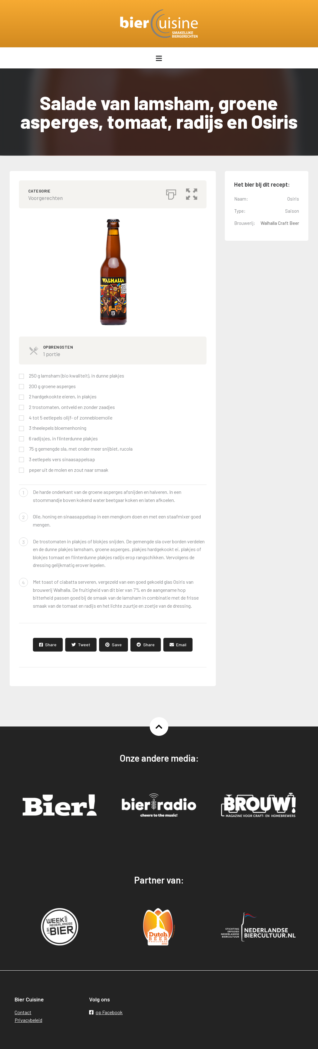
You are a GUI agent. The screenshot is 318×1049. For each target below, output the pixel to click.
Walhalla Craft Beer (280, 223)
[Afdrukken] (171, 193)
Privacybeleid (28, 1020)
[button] (191, 193)
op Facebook (106, 1012)
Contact (23, 1012)
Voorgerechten (45, 198)
